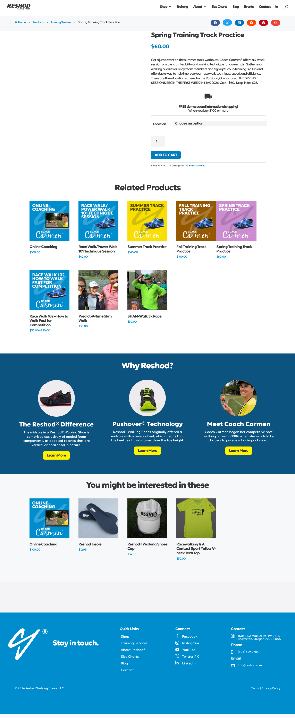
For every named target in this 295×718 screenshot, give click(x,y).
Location (159, 124)
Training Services (61, 22)
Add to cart (166, 155)
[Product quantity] (158, 141)
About (197, 7)
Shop (163, 7)
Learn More (56, 455)
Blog (236, 7)
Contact (264, 7)
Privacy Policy (271, 688)
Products (38, 22)
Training (182, 7)
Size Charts (219, 7)
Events (249, 7)
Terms (255, 688)
